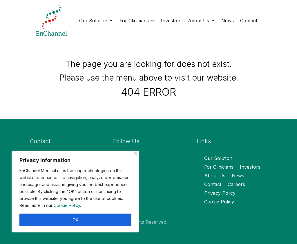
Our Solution (93, 20)
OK (75, 219)
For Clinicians (134, 20)
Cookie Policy (67, 205)
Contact (248, 20)
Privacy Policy (220, 193)
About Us (198, 20)
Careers (236, 184)
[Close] (135, 153)
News (227, 20)
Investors (171, 20)
